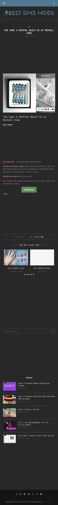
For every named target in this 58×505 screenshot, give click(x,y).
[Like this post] (31, 237)
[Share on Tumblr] (40, 237)
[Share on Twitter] (36, 237)
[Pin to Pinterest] (38, 237)
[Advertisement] (29, 55)
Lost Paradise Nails (42, 268)
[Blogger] (41, 494)
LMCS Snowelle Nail (16, 268)
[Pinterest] (20, 494)
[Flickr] (24, 494)
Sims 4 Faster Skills (28, 409)
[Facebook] (16, 494)
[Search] (54, 3)
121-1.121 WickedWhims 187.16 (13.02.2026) (33, 423)
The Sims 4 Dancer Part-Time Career (36, 435)
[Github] (37, 494)
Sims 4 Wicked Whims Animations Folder (34, 384)
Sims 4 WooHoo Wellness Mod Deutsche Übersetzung (36, 397)
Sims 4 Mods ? (8, 125)
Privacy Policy (48, 502)
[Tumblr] (33, 494)
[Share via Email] (42, 237)
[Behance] (29, 494)
